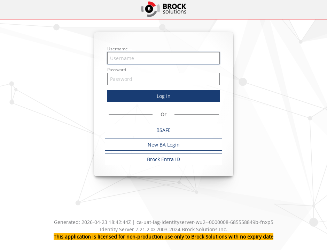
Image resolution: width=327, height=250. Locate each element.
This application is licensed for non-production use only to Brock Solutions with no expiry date (163, 236)
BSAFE (163, 130)
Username (117, 49)
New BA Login (164, 144)
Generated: (67, 222)
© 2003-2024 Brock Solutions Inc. (189, 229)
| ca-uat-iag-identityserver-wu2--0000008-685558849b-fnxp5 (202, 222)
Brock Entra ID (163, 159)
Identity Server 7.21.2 (125, 229)
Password (116, 70)
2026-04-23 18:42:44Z (106, 222)
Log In (164, 96)
